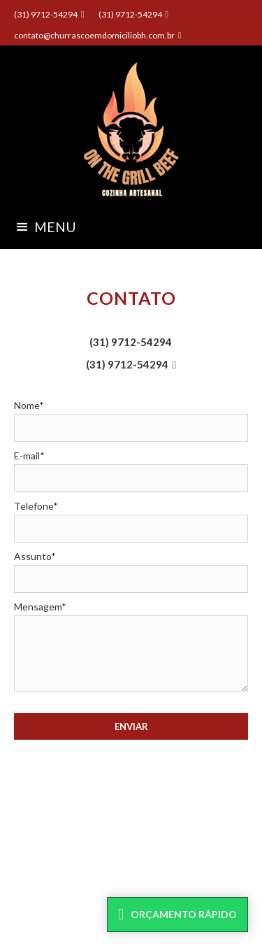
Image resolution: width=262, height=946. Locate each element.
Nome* (29, 405)
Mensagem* (40, 606)
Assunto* (35, 556)
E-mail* (29, 455)
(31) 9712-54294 (130, 342)
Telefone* (36, 506)
